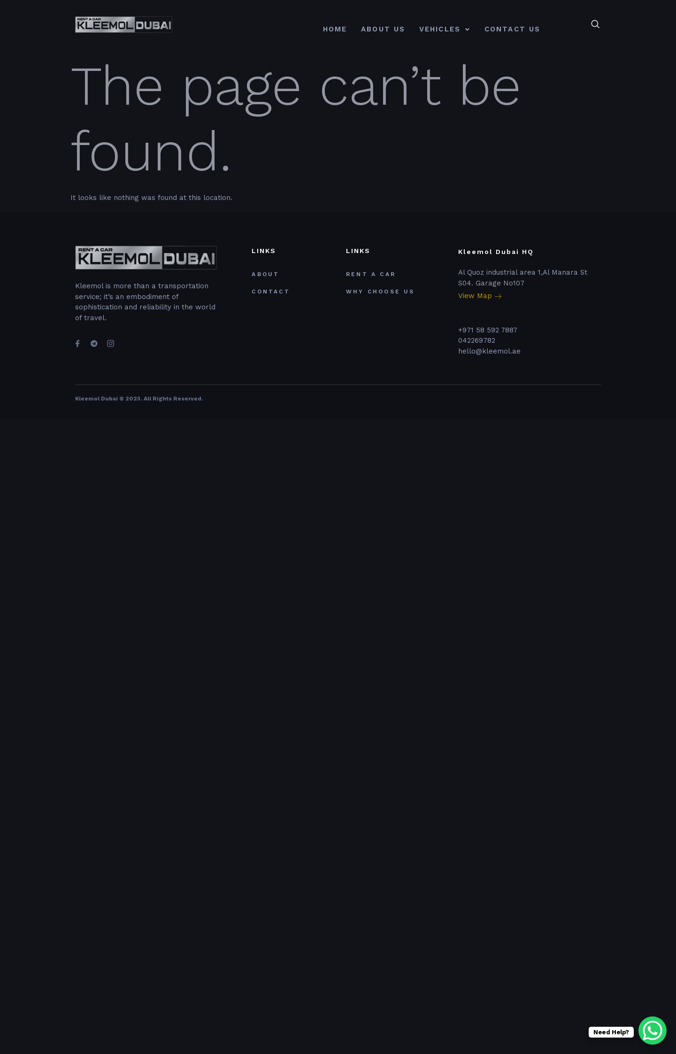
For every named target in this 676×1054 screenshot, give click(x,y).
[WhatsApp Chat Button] (652, 1030)
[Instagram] (110, 339)
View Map (479, 296)
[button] (444, 29)
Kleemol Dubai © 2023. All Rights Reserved (138, 398)
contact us (512, 29)
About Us (383, 29)
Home (335, 29)
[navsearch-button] (595, 24)
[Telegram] (94, 339)
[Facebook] (77, 339)
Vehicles (444, 29)
